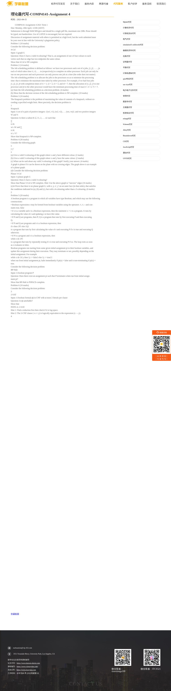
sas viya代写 (127, 85)
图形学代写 (127, 102)
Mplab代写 (127, 22)
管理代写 (126, 96)
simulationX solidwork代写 (133, 45)
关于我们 (74, 3)
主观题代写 (127, 107)
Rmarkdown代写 (129, 136)
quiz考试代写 (128, 79)
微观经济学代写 (129, 50)
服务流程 (147, 3)
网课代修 (103, 3)
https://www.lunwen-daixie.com (28, 663)
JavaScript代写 (128, 147)
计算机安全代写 (129, 33)
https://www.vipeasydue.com (27, 666)
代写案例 (118, 3)
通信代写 (126, 153)
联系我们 (161, 3)
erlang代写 (127, 119)
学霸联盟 (15, 614)
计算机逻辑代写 (129, 73)
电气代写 (126, 39)
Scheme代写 (127, 124)
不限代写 (126, 67)
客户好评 (132, 3)
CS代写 (126, 141)
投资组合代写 (128, 113)
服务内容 (89, 3)
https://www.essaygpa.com (26, 670)
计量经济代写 (128, 28)
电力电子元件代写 (130, 90)
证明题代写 (127, 62)
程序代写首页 (58, 3)
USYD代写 (127, 158)
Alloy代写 (127, 130)
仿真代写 (126, 56)
